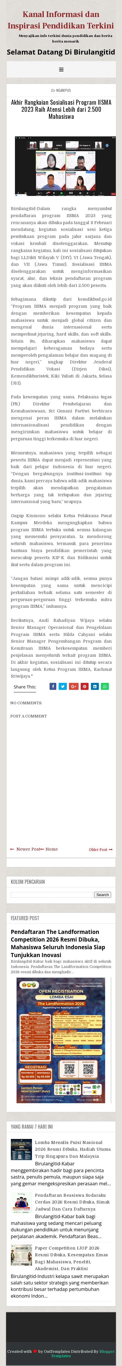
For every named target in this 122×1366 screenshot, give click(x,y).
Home (51, 849)
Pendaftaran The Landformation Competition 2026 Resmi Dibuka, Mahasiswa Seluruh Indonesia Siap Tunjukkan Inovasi (58, 943)
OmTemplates (57, 1351)
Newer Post (28, 849)
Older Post (98, 850)
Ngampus (63, 90)
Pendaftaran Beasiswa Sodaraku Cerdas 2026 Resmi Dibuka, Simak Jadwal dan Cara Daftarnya (72, 1202)
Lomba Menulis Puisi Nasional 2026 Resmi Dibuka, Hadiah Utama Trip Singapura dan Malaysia (73, 1149)
